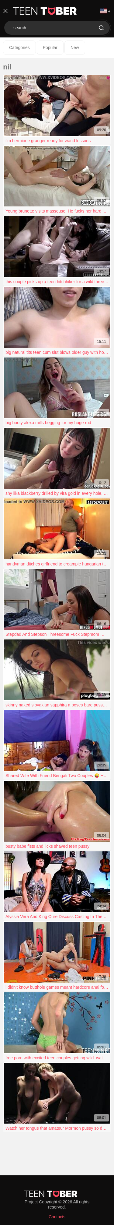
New (75, 47)
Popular (50, 47)
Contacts (57, 1216)
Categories (19, 47)
